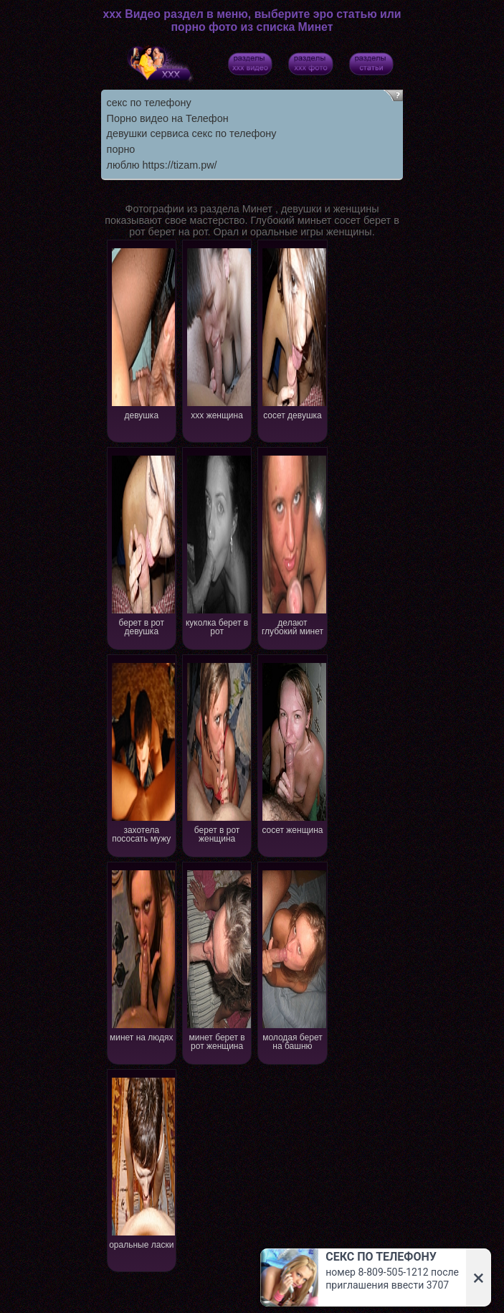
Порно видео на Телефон (168, 118)
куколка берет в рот (218, 544)
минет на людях (142, 955)
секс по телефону (149, 102)
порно (121, 149)
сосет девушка (293, 332)
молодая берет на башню (293, 959)
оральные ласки (142, 1162)
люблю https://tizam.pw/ (162, 165)
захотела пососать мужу (142, 751)
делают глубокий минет (293, 544)
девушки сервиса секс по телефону (192, 133)
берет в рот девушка (142, 544)
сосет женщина (293, 747)
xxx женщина (218, 332)
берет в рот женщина (218, 751)
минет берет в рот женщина (218, 959)
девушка (142, 332)
